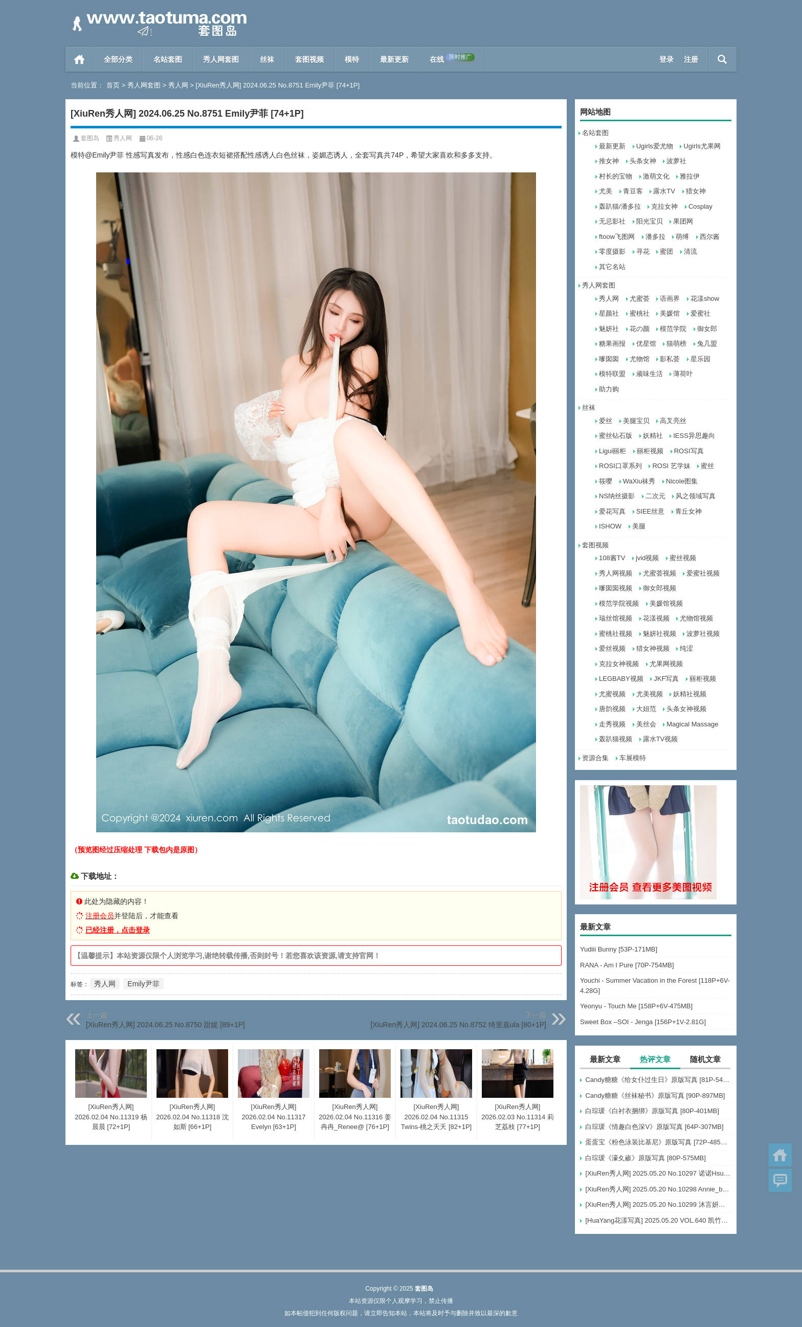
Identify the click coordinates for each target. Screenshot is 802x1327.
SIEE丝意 (650, 511)
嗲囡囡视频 (615, 588)
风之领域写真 (696, 496)
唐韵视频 (612, 709)
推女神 (609, 161)
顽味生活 (649, 374)
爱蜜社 (700, 313)
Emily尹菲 (143, 984)
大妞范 (646, 709)
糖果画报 (612, 343)
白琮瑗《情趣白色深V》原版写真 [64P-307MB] (654, 1127)
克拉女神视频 (619, 664)
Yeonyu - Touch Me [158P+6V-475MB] (636, 1006)
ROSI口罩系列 (620, 466)
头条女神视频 (686, 709)
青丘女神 (688, 511)
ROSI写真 (689, 451)
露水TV (664, 191)
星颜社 (609, 313)
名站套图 (167, 59)
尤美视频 (649, 694)
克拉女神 (664, 206)
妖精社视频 (689, 694)
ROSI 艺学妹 (671, 466)
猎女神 (696, 191)
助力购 (609, 389)
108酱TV (612, 558)
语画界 (670, 298)
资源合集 (595, 758)
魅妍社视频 (659, 633)
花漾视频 (656, 618)
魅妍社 (609, 329)
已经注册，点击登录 (117, 930)
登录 (666, 59)
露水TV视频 (660, 739)
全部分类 (118, 59)
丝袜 (267, 59)
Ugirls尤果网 (701, 146)
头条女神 (643, 161)
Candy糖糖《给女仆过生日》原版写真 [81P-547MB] (658, 1079)
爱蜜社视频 (703, 573)
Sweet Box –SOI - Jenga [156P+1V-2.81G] (643, 1022)
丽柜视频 (650, 451)
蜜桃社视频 (615, 633)
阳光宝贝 (649, 221)
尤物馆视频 (696, 618)
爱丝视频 (612, 648)
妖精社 (653, 435)
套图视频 (309, 59)
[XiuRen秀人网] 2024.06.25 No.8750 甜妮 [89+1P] (165, 1025)
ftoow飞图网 (617, 236)
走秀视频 (612, 724)
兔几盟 (707, 343)
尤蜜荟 (640, 298)
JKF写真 (666, 678)
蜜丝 (707, 466)
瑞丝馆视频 (615, 618)
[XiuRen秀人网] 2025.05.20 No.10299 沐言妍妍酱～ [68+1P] (658, 1204)
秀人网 (178, 85)
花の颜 (640, 329)
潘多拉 (655, 236)
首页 (79, 59)
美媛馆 (670, 313)
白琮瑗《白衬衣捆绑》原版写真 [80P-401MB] (652, 1111)
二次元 (655, 496)
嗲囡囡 (609, 359)
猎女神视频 (653, 648)
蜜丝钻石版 (615, 435)
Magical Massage (692, 724)
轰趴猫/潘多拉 (620, 206)
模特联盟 (612, 374)
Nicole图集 (682, 481)
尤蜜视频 (612, 694)
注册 (691, 59)
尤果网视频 (666, 664)
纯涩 (686, 648)
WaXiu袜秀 (639, 481)
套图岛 (90, 138)
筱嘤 (605, 481)
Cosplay (700, 206)
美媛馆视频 (666, 603)
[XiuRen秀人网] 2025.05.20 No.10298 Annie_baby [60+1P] (658, 1189)
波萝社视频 (703, 633)
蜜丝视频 (683, 558)
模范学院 (673, 329)
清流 (690, 251)
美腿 (638, 526)
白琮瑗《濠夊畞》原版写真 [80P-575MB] (645, 1158)
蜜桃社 (640, 313)
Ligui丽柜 (612, 451)
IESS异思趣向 (694, 435)
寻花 (643, 251)
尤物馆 (640, 359)
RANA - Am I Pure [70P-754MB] (627, 965)
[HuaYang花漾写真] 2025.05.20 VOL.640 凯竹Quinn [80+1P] (658, 1220)
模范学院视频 (619, 603)
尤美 (605, 191)
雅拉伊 (690, 176)
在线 (452, 58)
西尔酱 (710, 236)
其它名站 (612, 267)
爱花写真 (612, 511)
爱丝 (605, 421)
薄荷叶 (683, 374)
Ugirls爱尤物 (654, 146)
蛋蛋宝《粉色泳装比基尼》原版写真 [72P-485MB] (658, 1142)
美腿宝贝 (636, 421)
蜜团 (666, 251)
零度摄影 (612, 251)
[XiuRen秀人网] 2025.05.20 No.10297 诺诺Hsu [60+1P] (658, 1173)
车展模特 (632, 758)
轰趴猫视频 (615, 739)
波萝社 (676, 161)
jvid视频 (647, 558)
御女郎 (707, 329)
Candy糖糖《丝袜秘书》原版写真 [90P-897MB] (655, 1095)
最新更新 (394, 59)
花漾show (704, 298)
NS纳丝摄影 (617, 496)
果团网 (683, 221)
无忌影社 (612, 221)
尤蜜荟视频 (659, 573)
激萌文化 (656, 176)
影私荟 (670, 359)
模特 (352, 59)
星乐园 (700, 359)
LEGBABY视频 (621, 678)
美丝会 (646, 724)
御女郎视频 (659, 588)
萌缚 (682, 236)
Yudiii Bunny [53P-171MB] (618, 949)
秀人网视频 (615, 573)
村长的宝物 (615, 176)
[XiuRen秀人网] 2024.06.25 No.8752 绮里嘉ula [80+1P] (458, 1025)
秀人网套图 (221, 59)
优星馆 (646, 343)
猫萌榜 (676, 343)
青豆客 (633, 191)
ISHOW (610, 526)
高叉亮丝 (673, 421)
